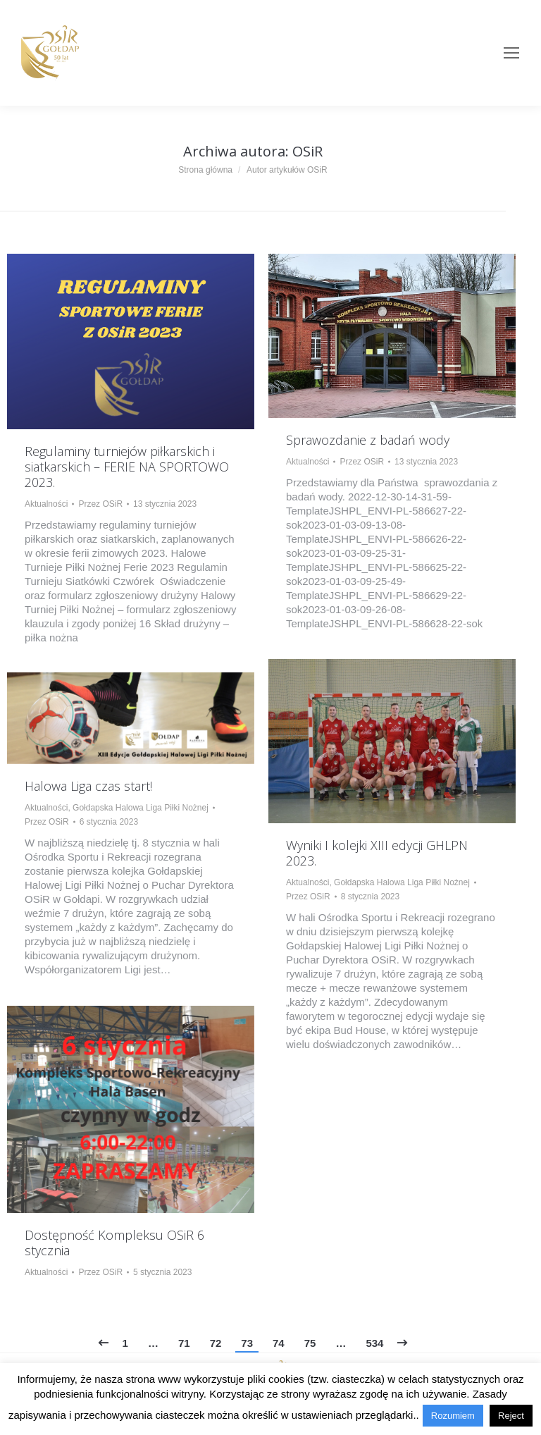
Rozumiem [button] (453, 1415)
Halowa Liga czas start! (88, 785)
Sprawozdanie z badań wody (367, 439)
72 (216, 1343)
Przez (100, 504)
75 (310, 1343)
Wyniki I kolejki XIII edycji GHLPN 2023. (377, 853)
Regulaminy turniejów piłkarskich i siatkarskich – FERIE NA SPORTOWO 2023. (127, 467)
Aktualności (46, 504)
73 (247, 1343)
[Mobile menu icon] (511, 52)
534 (374, 1343)
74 (279, 1343)
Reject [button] (511, 1415)
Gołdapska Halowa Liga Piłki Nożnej (402, 882)
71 (184, 1343)
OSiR (307, 151)
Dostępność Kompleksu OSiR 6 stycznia (114, 1242)
